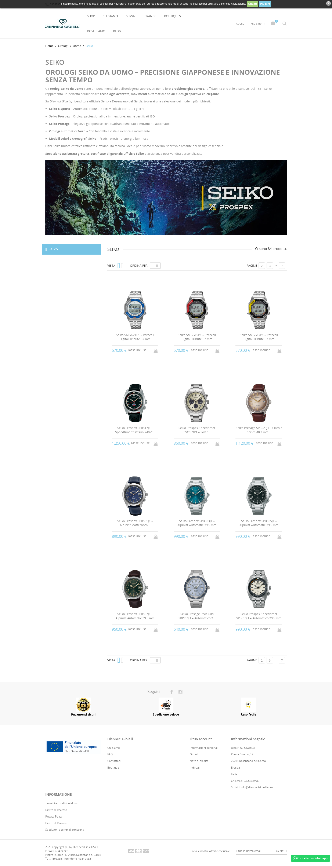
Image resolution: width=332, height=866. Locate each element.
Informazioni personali (204, 748)
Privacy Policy (53, 816)
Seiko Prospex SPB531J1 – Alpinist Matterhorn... (135, 523)
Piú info (265, 4)
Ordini (194, 754)
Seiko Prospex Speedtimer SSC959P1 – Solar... (196, 430)
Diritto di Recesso (56, 810)
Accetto (252, 4)
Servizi (131, 16)
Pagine (251, 266)
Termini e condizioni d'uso (61, 803)
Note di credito (199, 761)
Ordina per (139, 266)
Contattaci (113, 761)
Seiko (53, 249)
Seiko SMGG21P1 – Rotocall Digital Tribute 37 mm (135, 337)
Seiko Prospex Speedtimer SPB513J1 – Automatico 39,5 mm (258, 616)
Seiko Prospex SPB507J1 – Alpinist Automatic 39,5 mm (135, 616)
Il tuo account (201, 739)
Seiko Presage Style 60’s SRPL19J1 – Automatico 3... (197, 616)
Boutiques (172, 16)
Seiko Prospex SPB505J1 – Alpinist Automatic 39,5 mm (258, 523)
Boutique (113, 767)
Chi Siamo (110, 16)
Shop (91, 16)
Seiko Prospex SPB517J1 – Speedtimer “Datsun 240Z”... (135, 430)
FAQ (110, 754)
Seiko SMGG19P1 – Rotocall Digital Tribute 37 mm (197, 337)
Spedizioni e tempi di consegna (64, 830)
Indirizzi (194, 767)
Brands (150, 16)
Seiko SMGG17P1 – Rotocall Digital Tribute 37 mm (259, 337)
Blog (117, 31)
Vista (111, 266)
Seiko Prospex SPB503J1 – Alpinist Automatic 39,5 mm (196, 523)
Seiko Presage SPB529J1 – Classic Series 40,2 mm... (259, 430)
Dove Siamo (96, 31)
